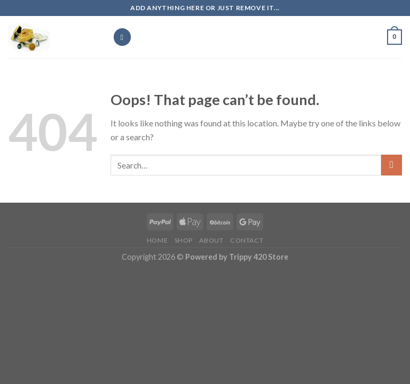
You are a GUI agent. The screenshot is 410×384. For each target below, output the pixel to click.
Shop (184, 240)
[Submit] (391, 165)
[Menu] (122, 37)
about (211, 240)
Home (157, 240)
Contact (246, 240)
